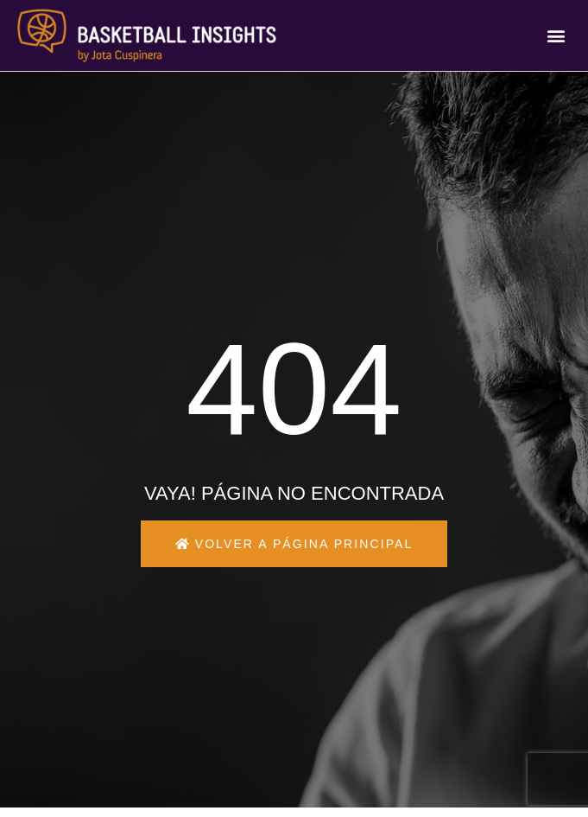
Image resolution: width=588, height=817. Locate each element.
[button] (556, 36)
